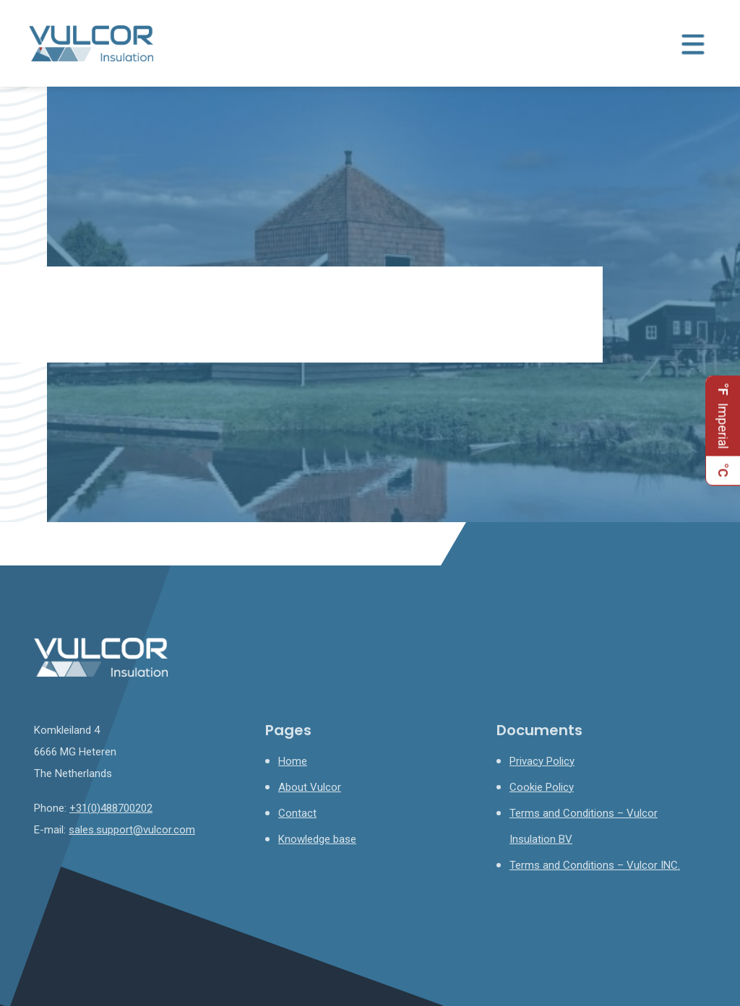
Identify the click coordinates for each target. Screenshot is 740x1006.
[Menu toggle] (693, 43)
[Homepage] (91, 42)
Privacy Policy (542, 761)
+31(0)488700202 (110, 808)
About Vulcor (309, 787)
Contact (297, 813)
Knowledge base (317, 839)
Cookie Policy (541, 787)
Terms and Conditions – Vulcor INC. (594, 865)
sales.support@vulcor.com (132, 829)
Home (292, 761)
